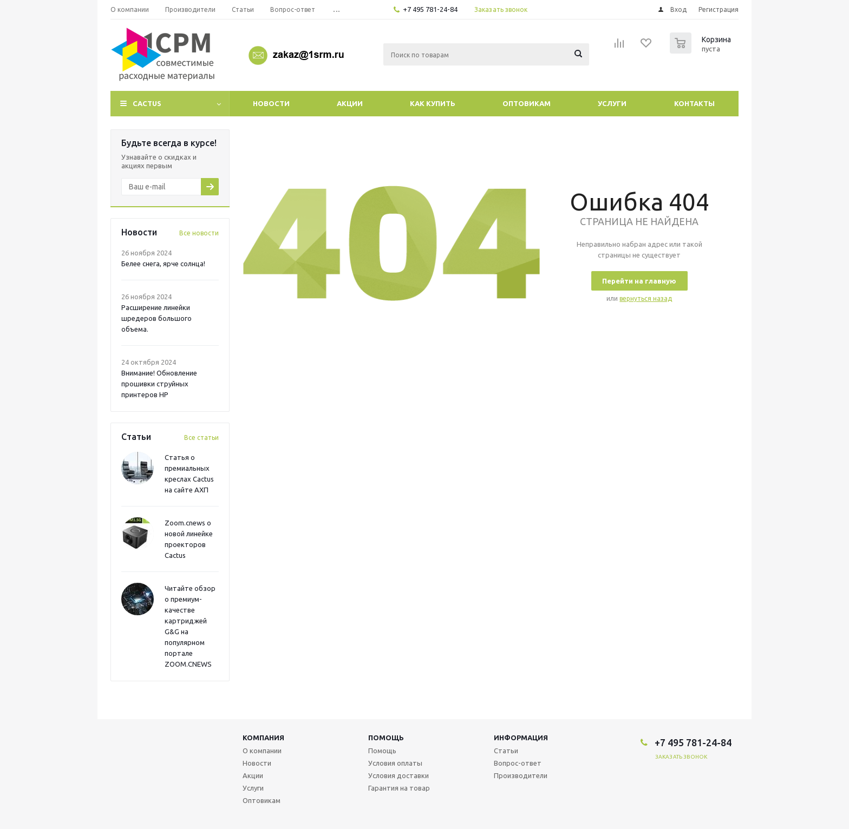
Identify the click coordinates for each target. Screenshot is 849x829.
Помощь (386, 737)
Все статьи (201, 437)
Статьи (506, 750)
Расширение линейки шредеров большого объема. (156, 318)
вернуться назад (645, 298)
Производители (520, 775)
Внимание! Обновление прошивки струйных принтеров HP (159, 383)
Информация (521, 737)
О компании (262, 750)
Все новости (199, 232)
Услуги (612, 103)
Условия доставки (398, 775)
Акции (350, 103)
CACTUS (147, 103)
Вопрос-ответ (517, 763)
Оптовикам (526, 103)
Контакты (694, 103)
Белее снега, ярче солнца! (163, 263)
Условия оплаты (395, 763)
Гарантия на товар (399, 788)
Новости (271, 103)
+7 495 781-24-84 (430, 9)
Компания (263, 737)
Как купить (432, 103)
